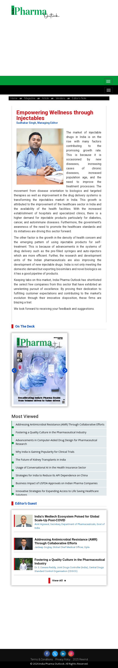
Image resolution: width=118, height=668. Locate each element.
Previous (13, 370)
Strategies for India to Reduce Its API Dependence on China (52, 475)
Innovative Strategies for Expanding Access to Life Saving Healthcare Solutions (57, 493)
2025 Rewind (80, 659)
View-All (59, 580)
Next (64, 370)
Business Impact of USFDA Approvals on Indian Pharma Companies (56, 483)
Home (14, 98)
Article (45, 98)
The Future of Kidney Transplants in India (41, 459)
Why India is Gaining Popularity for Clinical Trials (45, 452)
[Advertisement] (64, 47)
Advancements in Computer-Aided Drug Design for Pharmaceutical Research (56, 442)
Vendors (60, 98)
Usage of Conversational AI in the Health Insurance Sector (51, 467)
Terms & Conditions (41, 659)
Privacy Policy (62, 659)
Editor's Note (79, 98)
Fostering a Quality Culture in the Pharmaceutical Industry (51, 432)
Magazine (29, 98)
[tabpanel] (39, 370)
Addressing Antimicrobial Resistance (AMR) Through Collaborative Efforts (60, 424)
